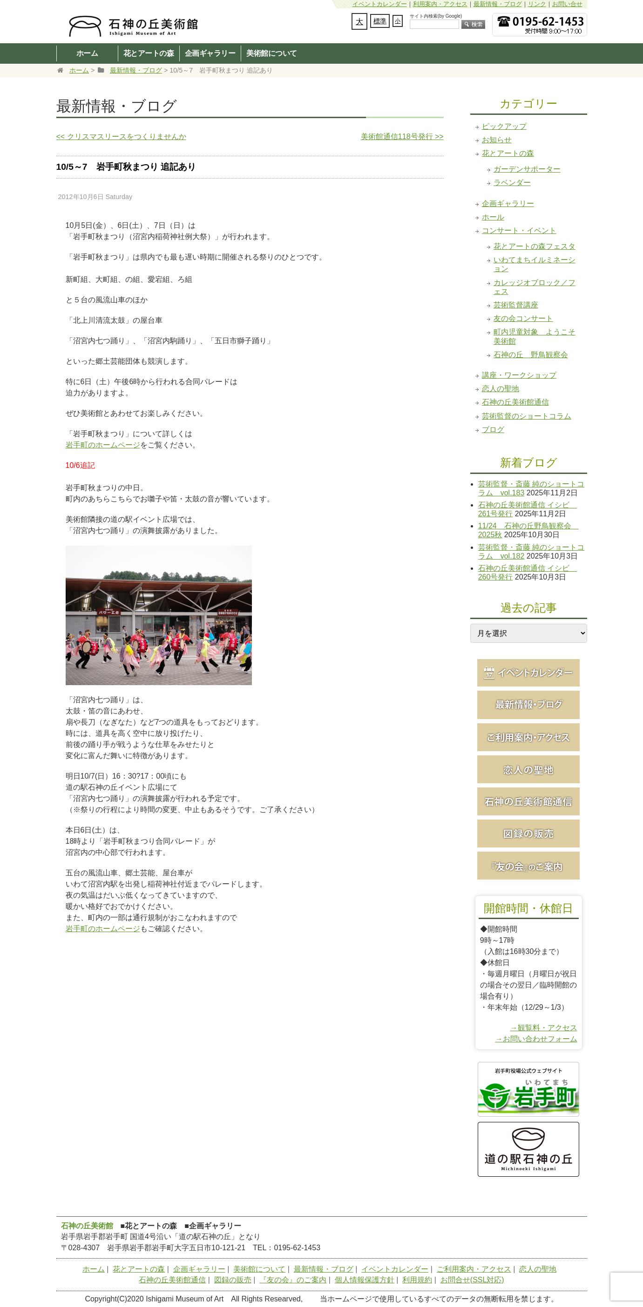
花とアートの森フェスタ (534, 246)
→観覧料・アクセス (543, 1028)
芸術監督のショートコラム (526, 416)
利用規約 (417, 1280)
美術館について (271, 53)
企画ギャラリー (210, 53)
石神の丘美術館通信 (515, 402)
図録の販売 (232, 1280)
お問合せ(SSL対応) (472, 1280)
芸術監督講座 (516, 305)
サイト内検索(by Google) (436, 16)
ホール (493, 217)
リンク (537, 3)
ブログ (493, 429)
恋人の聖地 (500, 389)
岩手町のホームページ (103, 445)
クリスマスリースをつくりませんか (121, 136)
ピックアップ (504, 126)
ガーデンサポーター (527, 169)
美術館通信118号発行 (402, 136)
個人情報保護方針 (364, 1280)
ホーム (87, 53)
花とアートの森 (148, 53)
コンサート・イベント (519, 230)
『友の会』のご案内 (292, 1280)
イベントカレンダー (379, 3)
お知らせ (497, 140)
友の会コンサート (523, 318)
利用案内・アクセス (440, 3)
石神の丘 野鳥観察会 (531, 355)
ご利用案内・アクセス (474, 1269)
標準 (379, 21)
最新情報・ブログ (498, 3)
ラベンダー (512, 183)
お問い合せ (567, 3)
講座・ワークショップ (519, 375)
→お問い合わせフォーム (536, 1039)
